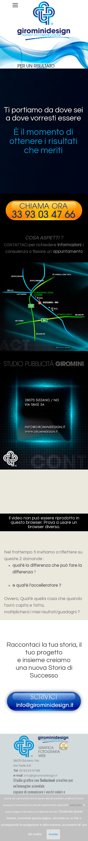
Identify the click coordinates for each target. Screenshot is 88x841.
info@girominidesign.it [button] (40, 775)
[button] (44, 196)
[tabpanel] (44, 244)
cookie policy (75, 805)
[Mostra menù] (15, 5)
